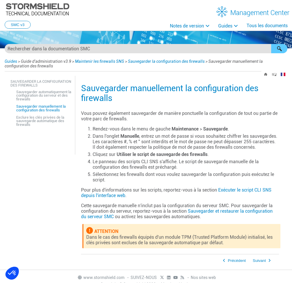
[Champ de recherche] (146, 48)
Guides (225, 26)
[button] (279, 48)
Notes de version (187, 26)
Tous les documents (267, 25)
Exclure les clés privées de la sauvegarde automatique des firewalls (40, 121)
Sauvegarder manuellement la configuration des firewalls (41, 108)
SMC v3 (17, 25)
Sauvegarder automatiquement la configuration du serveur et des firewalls (43, 96)
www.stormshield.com (100, 277)
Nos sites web (203, 277)
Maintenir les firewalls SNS (99, 61)
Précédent (237, 260)
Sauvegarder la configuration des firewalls (166, 61)
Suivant (259, 260)
